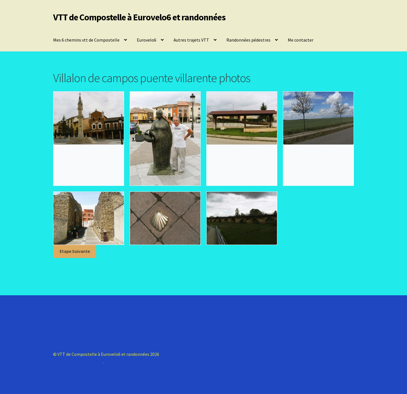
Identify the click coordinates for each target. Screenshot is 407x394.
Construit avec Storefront (78, 361)
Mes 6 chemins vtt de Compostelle (86, 40)
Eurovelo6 (146, 40)
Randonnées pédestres (248, 40)
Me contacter (300, 40)
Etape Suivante (75, 251)
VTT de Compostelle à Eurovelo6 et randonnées (139, 17)
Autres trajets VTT (191, 40)
